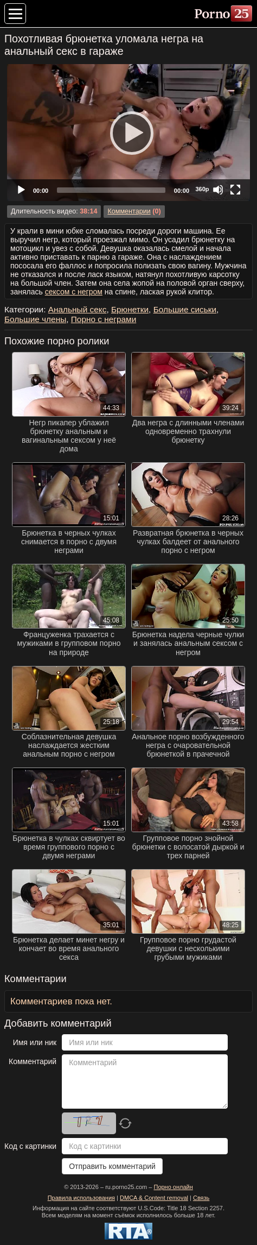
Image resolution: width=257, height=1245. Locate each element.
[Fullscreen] (235, 189)
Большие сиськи (184, 309)
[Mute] (218, 189)
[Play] (128, 132)
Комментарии (128, 211)
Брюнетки (130, 309)
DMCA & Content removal (154, 1197)
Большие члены (35, 319)
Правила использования (81, 1197)
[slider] (111, 190)
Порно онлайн (172, 1187)
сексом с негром (73, 291)
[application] (128, 132)
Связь (201, 1197)
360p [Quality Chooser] (202, 189)
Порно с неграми (103, 319)
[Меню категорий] (15, 13)
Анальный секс (77, 309)
